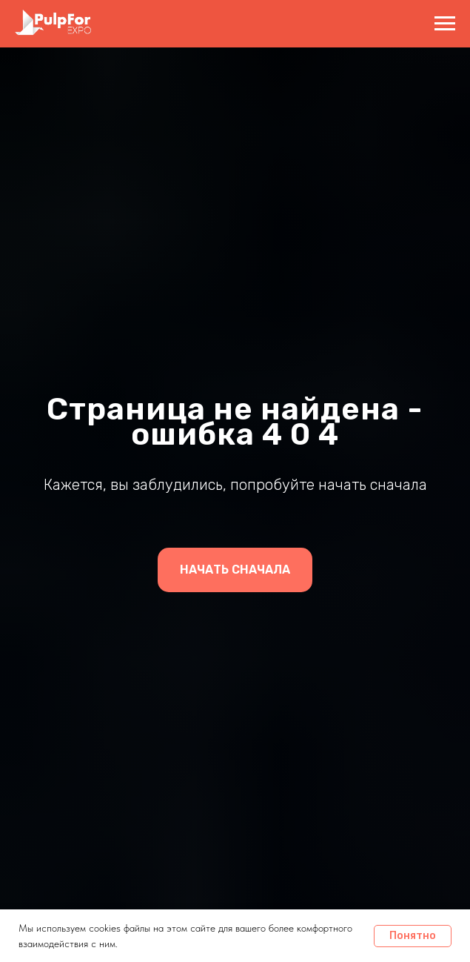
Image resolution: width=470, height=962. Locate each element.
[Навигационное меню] (444, 23)
